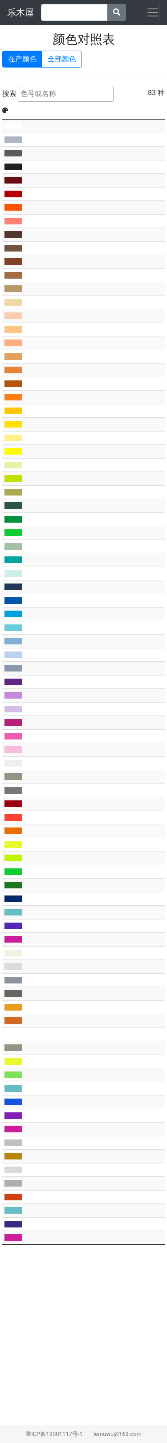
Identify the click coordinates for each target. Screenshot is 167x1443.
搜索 (58, 94)
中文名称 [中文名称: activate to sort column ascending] (86, 110)
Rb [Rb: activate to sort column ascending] (61, 110)
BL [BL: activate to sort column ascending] (27, 110)
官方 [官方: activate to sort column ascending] (47, 110)
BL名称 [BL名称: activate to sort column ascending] (123, 110)
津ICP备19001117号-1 (54, 1434)
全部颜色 (62, 58)
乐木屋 (20, 12)
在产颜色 (22, 58)
